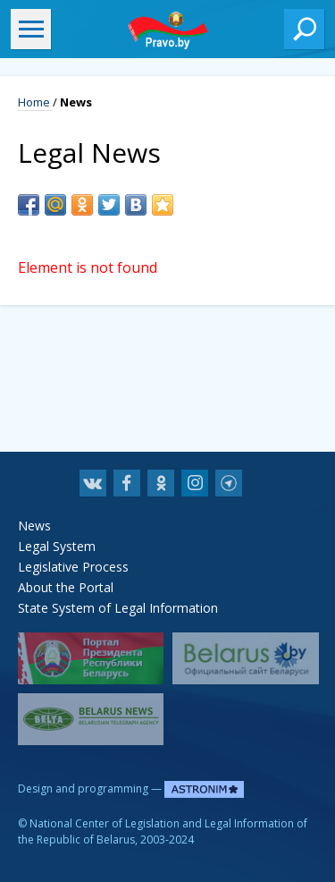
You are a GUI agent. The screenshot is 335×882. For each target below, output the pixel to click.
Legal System (57, 546)
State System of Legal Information (118, 607)
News (34, 525)
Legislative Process (73, 566)
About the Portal (65, 587)
